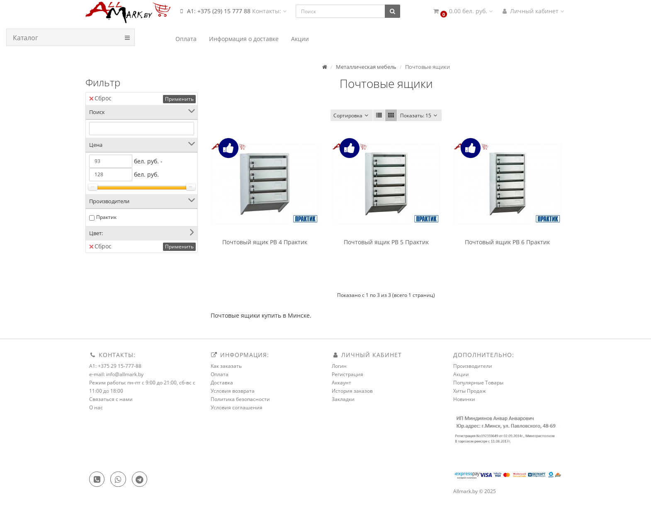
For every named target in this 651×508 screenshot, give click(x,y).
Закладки (343, 399)
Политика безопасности (240, 399)
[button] (462, 11)
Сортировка (351, 115)
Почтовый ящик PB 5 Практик (386, 242)
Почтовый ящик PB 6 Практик (507, 242)
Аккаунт (341, 382)
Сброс (100, 98)
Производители (472, 365)
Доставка (222, 382)
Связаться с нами (111, 399)
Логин (339, 365)
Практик (106, 217)
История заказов (352, 390)
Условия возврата (233, 390)
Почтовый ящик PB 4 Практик (264, 242)
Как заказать (226, 365)
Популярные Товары (478, 382)
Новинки (464, 399)
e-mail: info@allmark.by (116, 374)
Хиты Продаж (469, 390)
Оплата (219, 374)
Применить (179, 98)
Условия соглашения (236, 407)
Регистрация (347, 374)
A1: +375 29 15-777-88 (115, 365)
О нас (96, 407)
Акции (461, 374)
